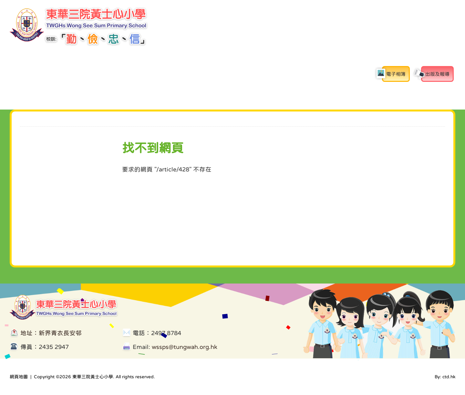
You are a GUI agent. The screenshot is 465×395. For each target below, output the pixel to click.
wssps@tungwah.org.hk (184, 347)
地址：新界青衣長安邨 (51, 333)
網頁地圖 (19, 376)
